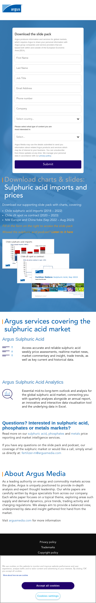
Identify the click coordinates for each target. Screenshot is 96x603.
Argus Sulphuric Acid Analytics (32, 382)
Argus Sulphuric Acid (23, 339)
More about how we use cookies (15, 575)
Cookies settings (48, 596)
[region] (48, 579)
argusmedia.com (20, 520)
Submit (48, 164)
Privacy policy (48, 542)
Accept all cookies (48, 585)
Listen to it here (62, 232)
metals (75, 433)
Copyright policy (48, 552)
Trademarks (48, 547)
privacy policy (45, 156)
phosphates (56, 433)
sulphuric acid (37, 433)
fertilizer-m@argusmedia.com (41, 453)
